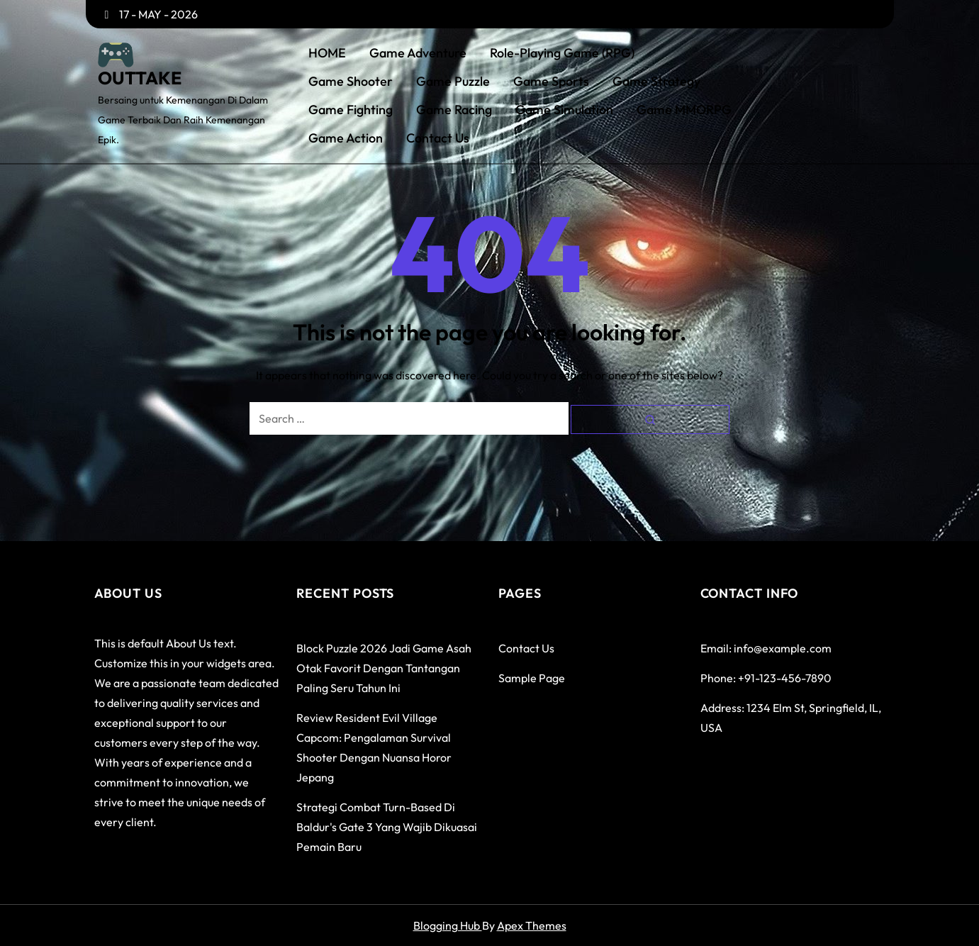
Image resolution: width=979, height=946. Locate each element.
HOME (327, 53)
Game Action (345, 138)
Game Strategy (656, 81)
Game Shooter (350, 81)
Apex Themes (531, 925)
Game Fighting (350, 110)
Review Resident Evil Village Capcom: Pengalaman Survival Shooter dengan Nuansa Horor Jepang (374, 747)
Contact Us (437, 138)
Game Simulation (564, 110)
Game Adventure (417, 53)
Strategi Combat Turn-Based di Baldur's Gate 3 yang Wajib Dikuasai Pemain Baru (386, 827)
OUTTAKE (139, 78)
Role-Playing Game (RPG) (562, 53)
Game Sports (551, 81)
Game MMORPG (684, 110)
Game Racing (454, 110)
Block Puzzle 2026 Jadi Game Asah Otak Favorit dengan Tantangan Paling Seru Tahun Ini (383, 668)
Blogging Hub (447, 925)
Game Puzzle (453, 81)
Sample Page (531, 678)
